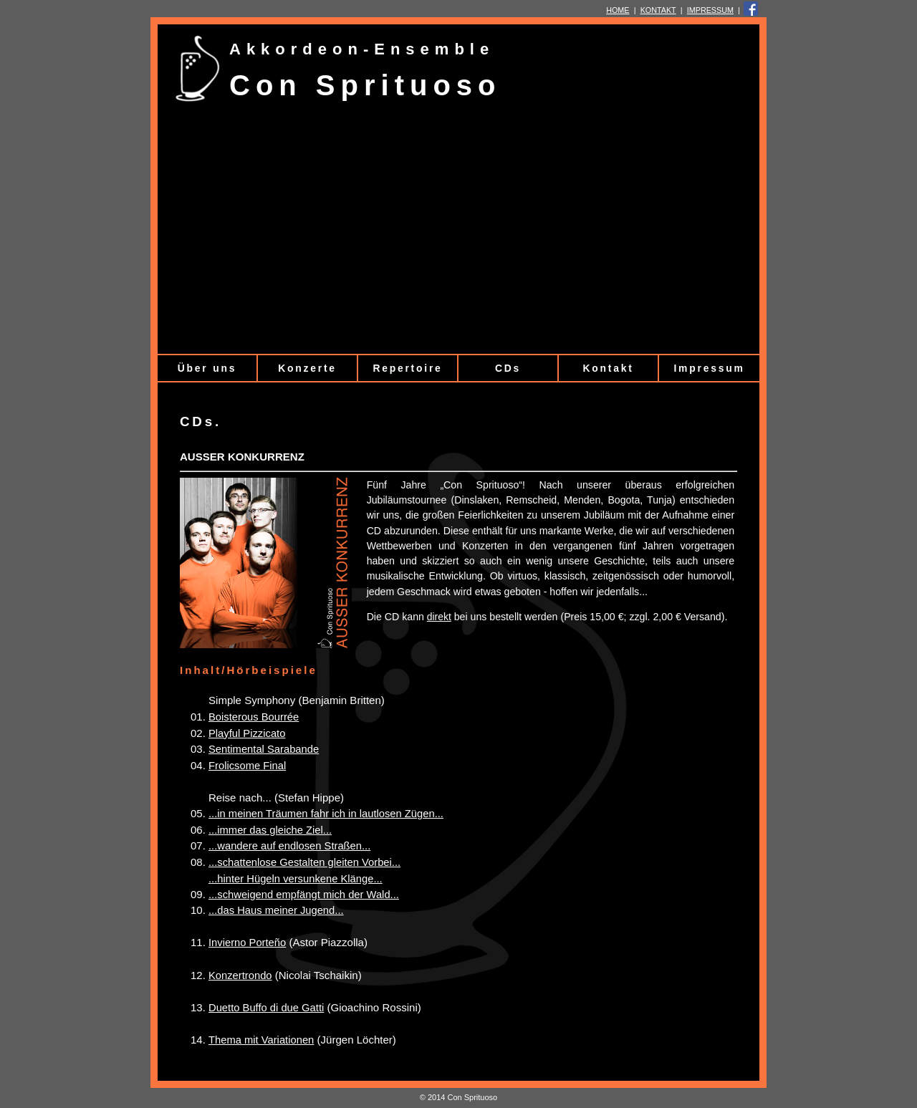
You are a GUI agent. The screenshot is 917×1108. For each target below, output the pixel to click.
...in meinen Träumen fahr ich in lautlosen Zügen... (325, 813)
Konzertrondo (240, 975)
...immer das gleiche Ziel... (270, 830)
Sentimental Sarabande (263, 749)
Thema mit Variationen (261, 1040)
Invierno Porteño (247, 942)
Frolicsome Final (247, 765)
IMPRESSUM (710, 10)
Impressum (708, 368)
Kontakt (607, 368)
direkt (439, 616)
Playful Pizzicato (246, 733)
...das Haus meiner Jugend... (276, 910)
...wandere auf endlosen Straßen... (289, 846)
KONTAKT (658, 10)
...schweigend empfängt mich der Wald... (303, 894)
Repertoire (407, 368)
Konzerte (307, 368)
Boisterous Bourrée (253, 717)
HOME (617, 10)
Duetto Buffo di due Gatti (266, 1007)
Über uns (207, 368)
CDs (508, 368)
